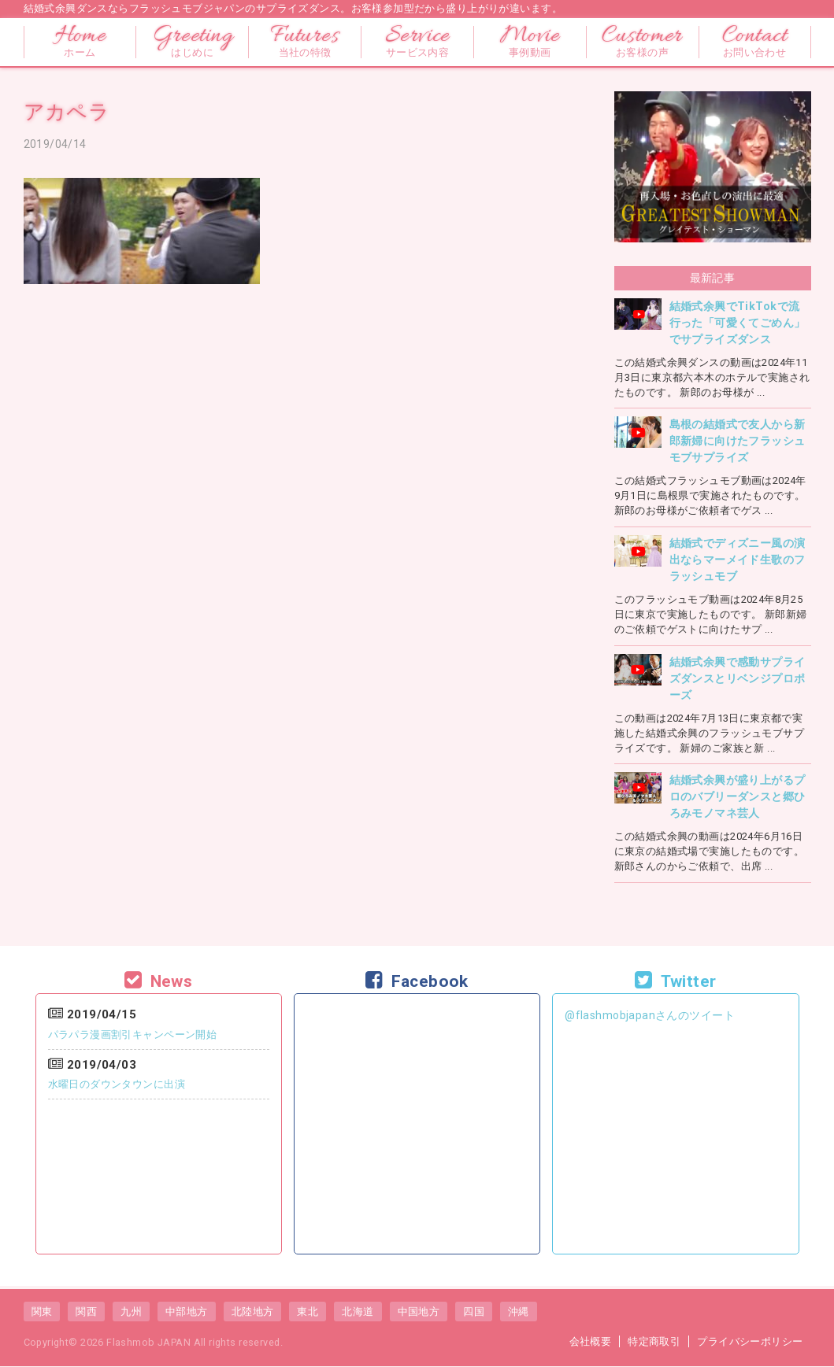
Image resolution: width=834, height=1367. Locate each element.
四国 (473, 1311)
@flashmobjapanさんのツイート (650, 1015)
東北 (307, 1311)
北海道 (357, 1311)
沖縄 (518, 1311)
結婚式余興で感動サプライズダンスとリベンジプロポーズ (737, 678)
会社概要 (590, 1341)
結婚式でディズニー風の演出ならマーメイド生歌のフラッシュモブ (737, 559)
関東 (42, 1311)
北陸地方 (253, 1311)
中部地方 (186, 1311)
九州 (131, 1311)
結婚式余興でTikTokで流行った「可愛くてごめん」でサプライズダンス (737, 322)
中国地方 (419, 1311)
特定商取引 (654, 1341)
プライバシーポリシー (749, 1341)
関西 (86, 1311)
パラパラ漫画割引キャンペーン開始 (132, 1034)
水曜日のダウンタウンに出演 (116, 1084)
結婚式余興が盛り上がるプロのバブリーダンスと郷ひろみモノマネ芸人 (737, 796)
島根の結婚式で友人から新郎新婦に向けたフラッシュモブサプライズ (737, 441)
